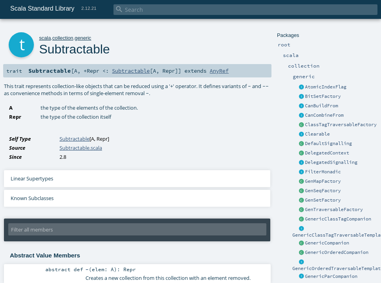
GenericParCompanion (331, 276)
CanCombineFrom (324, 115)
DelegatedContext (327, 153)
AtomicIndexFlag (325, 87)
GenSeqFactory (323, 190)
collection (62, 38)
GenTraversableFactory (334, 209)
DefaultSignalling (328, 143)
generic (83, 38)
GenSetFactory (323, 200)
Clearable (317, 134)
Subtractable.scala (80, 147)
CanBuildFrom (321, 105)
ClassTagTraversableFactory (341, 124)
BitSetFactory (323, 96)
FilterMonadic (323, 172)
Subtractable (131, 70)
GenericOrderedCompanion (336, 252)
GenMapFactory (323, 181)
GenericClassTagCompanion (338, 219)
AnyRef (219, 70)
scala (45, 38)
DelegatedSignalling (331, 162)
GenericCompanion (327, 243)
